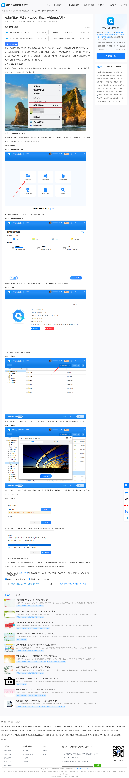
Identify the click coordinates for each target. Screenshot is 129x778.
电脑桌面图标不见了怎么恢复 (39, 579)
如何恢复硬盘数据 (19, 735)
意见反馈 (64, 776)
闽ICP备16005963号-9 (82, 769)
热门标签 (118, 66)
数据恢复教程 (74, 5)
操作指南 (25, 750)
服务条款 (45, 750)
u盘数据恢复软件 (62, 730)
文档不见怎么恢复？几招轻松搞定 (56, 706)
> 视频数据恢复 (101, 46)
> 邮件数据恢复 (120, 46)
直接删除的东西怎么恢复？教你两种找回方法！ (25, 584)
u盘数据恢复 (47, 726)
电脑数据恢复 (60, 735)
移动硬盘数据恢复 (81, 735)
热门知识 (100, 67)
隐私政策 (45, 754)
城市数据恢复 (5, 739)
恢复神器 (108, 32)
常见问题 (25, 758)
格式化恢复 (95, 730)
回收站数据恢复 (6, 726)
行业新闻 (25, 761)
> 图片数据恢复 (110, 42)
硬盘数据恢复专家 (6, 735)
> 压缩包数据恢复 (120, 49)
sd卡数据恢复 (51, 730)
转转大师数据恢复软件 (29, 21)
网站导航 (75, 776)
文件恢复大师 (56, 726)
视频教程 (102, 5)
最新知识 (109, 66)
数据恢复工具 (14, 730)
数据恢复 (64, 56)
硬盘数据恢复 (103, 34)
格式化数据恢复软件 (98, 726)
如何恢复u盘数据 (74, 730)
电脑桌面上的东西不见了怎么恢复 (56, 662)
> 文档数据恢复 (120, 42)
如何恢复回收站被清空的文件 (35, 735)
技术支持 (113, 5)
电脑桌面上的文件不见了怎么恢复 (37, 662)
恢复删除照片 (105, 730)
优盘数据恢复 (41, 730)
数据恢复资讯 (89, 5)
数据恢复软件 (59, 5)
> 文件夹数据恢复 (102, 49)
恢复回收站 (86, 726)
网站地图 (70, 776)
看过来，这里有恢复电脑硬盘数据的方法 (39, 628)
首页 (48, 5)
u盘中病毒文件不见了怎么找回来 (36, 706)
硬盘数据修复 (37, 726)
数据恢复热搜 (50, 735)
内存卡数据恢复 (106, 37)
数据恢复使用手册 (28, 754)
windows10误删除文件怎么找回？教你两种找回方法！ (70, 584)
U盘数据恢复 (113, 34)
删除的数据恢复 (17, 726)
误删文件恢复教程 (21, 606)
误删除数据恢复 (86, 730)
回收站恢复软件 (111, 726)
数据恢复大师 (23, 573)
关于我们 (123, 5)
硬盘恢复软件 (77, 726)
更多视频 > (86, 27)
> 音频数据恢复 (110, 46)
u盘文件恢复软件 (116, 730)
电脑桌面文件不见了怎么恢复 (15, 579)
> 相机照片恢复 (101, 42)
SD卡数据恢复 (104, 735)
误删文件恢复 (7, 758)
